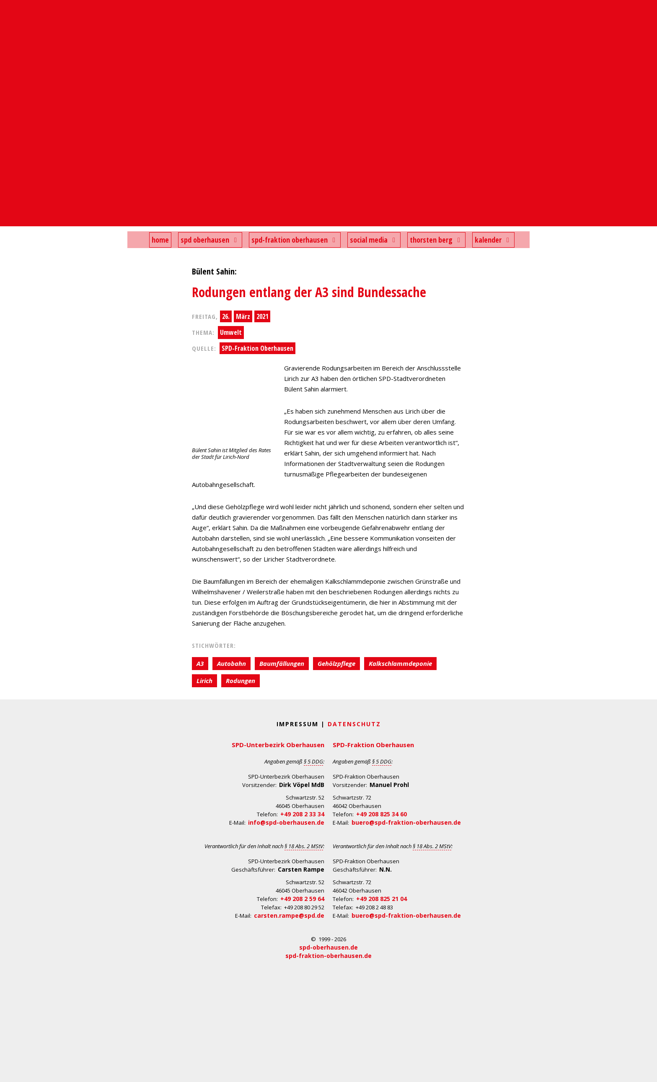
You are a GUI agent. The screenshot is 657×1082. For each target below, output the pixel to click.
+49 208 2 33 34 (302, 814)
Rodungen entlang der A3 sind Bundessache (309, 292)
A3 (200, 663)
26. (226, 316)
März (243, 316)
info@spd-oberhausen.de (286, 822)
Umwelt (231, 332)
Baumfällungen (281, 663)
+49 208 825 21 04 (381, 899)
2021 (262, 316)
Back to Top (645, 1070)
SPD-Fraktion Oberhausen (257, 348)
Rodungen (240, 680)
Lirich (204, 680)
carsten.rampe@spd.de (289, 915)
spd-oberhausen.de (328, 947)
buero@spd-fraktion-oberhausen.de (406, 822)
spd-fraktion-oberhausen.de (328, 956)
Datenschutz (354, 724)
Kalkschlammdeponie (400, 663)
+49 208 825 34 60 (381, 814)
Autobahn (231, 663)
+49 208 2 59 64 (302, 899)
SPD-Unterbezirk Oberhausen (278, 744)
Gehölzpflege (336, 663)
